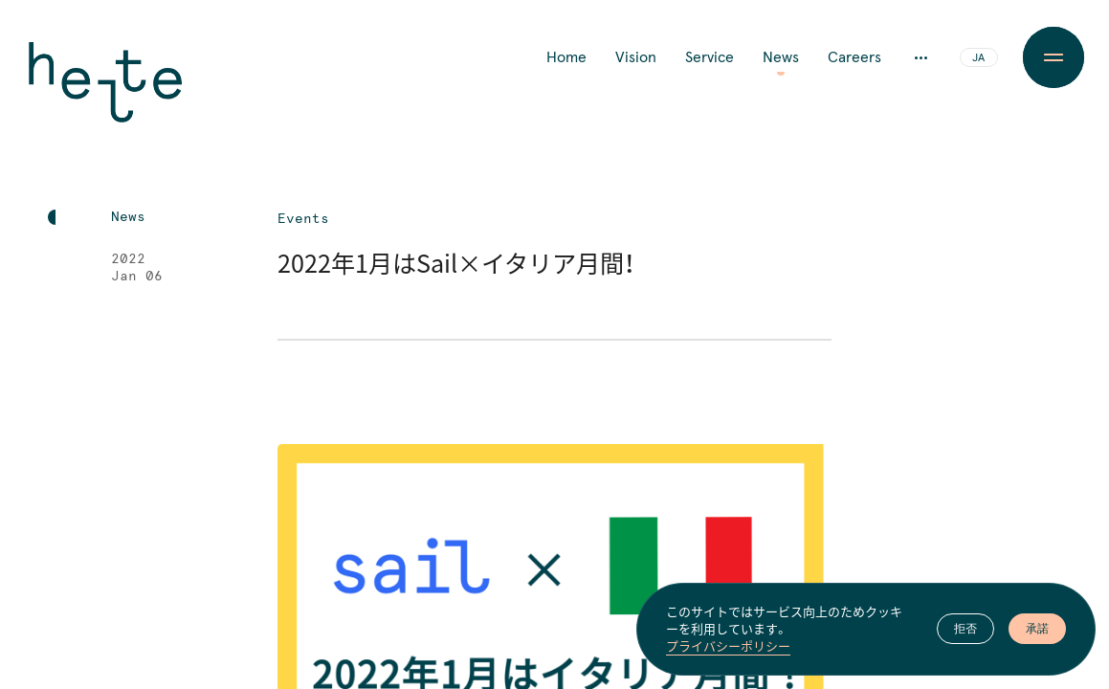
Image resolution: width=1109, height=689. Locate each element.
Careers (854, 57)
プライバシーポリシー (728, 646)
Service (709, 57)
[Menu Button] (1053, 57)
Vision (635, 57)
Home (566, 57)
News (781, 57)
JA (978, 58)
